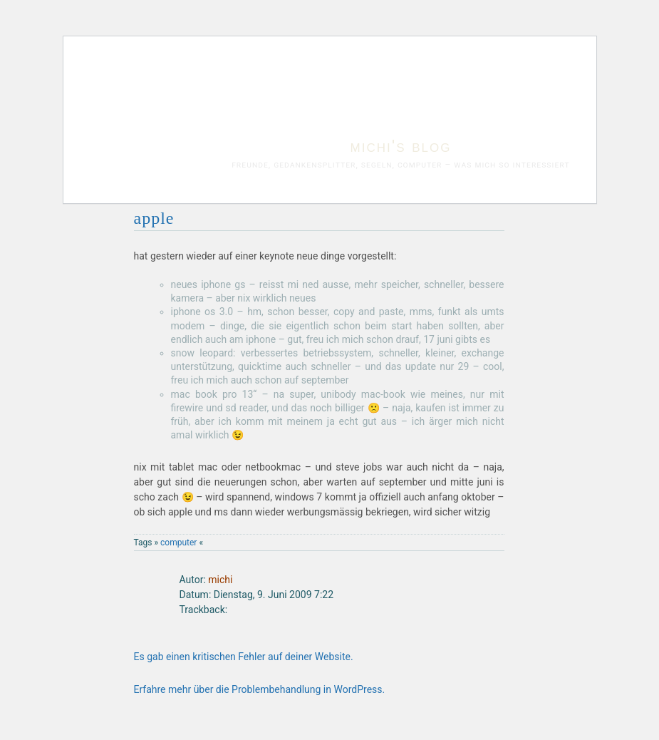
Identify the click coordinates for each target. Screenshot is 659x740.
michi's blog (401, 145)
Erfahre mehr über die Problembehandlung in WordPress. (259, 689)
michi (220, 579)
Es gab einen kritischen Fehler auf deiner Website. (243, 656)
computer (178, 543)
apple (154, 218)
